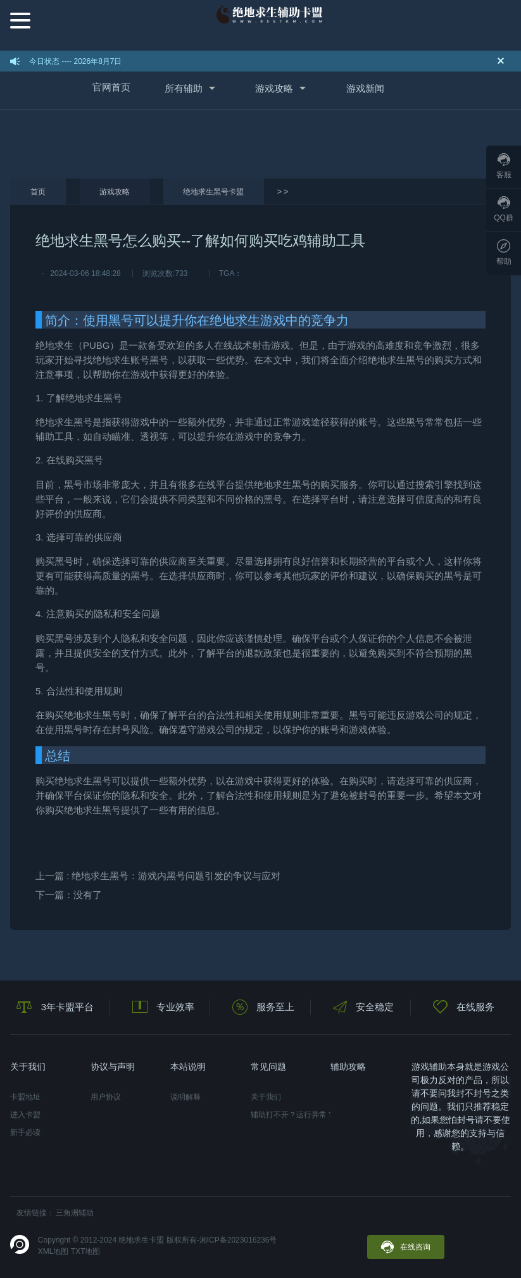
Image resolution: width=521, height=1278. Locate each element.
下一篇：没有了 (68, 894)
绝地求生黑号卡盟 (213, 191)
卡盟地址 (25, 1097)
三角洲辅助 (75, 1212)
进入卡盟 (25, 1114)
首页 (38, 191)
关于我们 (266, 1097)
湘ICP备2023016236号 (238, 1240)
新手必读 (25, 1132)
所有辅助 (184, 88)
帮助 (504, 252)
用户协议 (106, 1097)
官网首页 (111, 87)
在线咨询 (405, 1247)
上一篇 (158, 875)
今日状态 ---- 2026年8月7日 (75, 61)
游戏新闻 (365, 88)
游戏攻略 (274, 88)
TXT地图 (86, 1251)
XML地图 (53, 1251)
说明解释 (185, 1097)
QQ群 (503, 209)
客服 (504, 166)
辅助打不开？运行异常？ (290, 1114)
